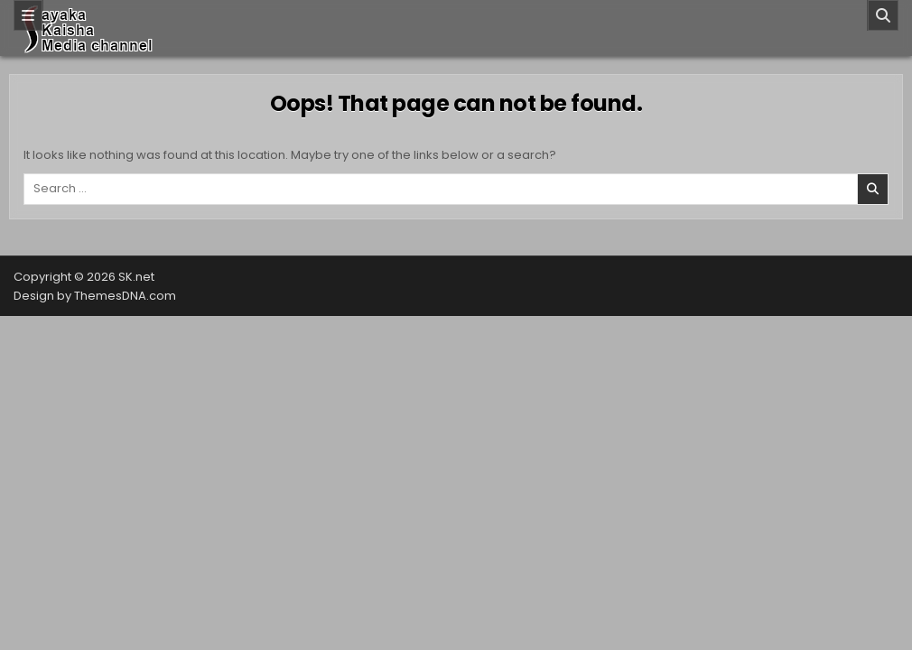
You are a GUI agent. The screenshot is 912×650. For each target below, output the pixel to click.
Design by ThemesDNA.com (95, 295)
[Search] (883, 15)
